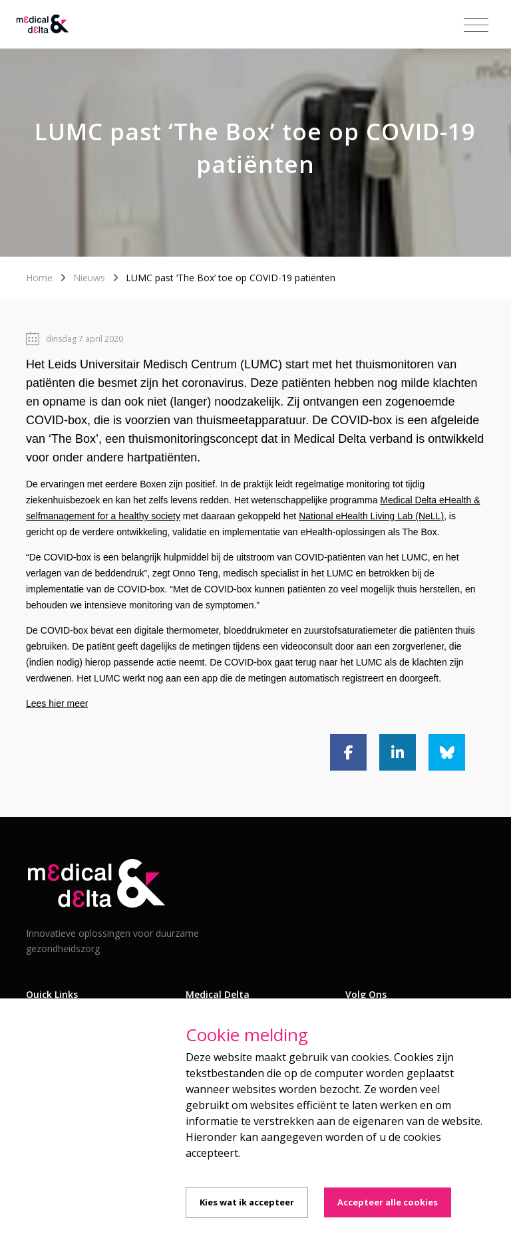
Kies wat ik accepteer (247, 1202)
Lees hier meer (57, 703)
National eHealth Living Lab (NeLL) (371, 516)
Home (39, 277)
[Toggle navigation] (476, 25)
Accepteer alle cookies (387, 1202)
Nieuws (89, 277)
